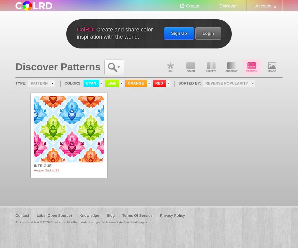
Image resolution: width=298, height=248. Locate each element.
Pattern (252, 67)
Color (191, 67)
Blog (110, 215)
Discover (228, 6)
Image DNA (272, 67)
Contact (22, 215)
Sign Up (179, 33)
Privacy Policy (172, 215)
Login (208, 33)
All (170, 67)
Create (193, 6)
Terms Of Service (137, 215)
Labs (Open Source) (54, 215)
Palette (211, 67)
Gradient (231, 67)
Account (263, 6)
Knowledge (89, 215)
